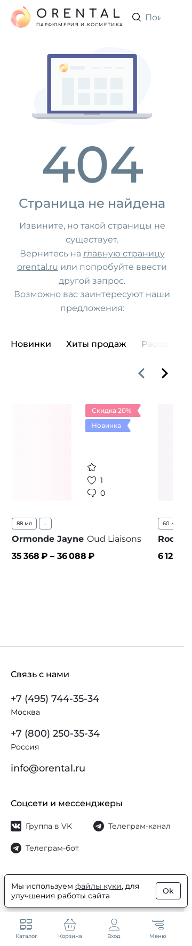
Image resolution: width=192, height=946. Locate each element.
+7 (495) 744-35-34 (55, 699)
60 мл (171, 523)
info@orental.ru (48, 768)
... (45, 523)
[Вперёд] (164, 373)
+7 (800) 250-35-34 (55, 733)
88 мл (24, 523)
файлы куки (98, 886)
